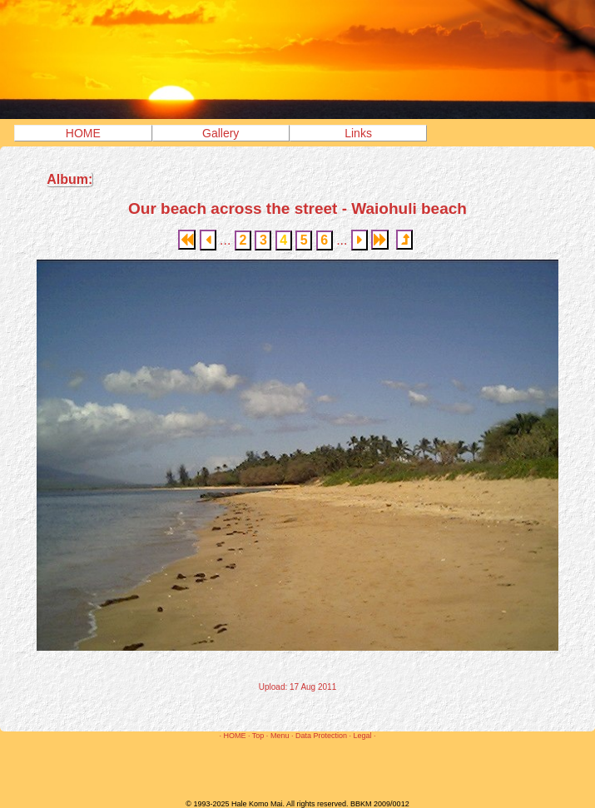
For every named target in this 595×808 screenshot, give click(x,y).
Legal (362, 735)
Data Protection (321, 735)
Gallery (220, 133)
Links (358, 133)
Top (258, 735)
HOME (83, 133)
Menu (280, 735)
